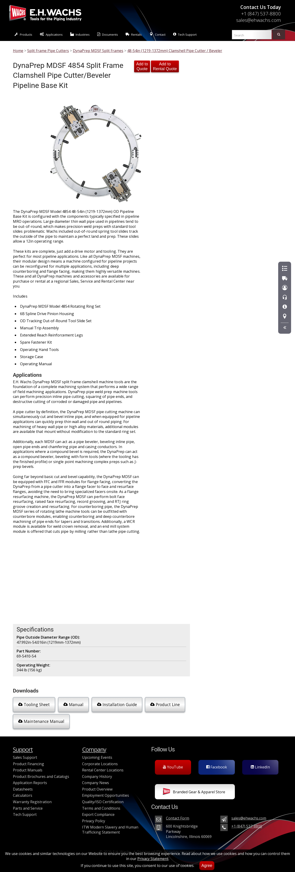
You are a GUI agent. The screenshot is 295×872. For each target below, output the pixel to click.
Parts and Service (28, 808)
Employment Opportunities (105, 795)
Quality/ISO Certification (103, 801)
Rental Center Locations (103, 770)
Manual (73, 704)
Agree (206, 865)
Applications (51, 34)
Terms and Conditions (101, 808)
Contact (157, 34)
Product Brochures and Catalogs (41, 776)
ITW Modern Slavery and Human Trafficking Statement (110, 830)
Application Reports (30, 782)
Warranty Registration (32, 801)
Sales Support (25, 757)
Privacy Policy (93, 820)
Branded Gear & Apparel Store (194, 792)
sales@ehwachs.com (258, 20)
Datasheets (23, 789)
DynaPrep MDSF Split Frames (98, 50)
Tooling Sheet (34, 704)
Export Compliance (98, 814)
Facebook (216, 767)
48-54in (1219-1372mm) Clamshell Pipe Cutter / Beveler (174, 50)
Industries (80, 34)
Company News (95, 782)
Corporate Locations (100, 763)
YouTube (173, 767)
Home (18, 50)
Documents (107, 34)
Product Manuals (27, 770)
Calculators (22, 795)
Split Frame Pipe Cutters (48, 50)
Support (23, 749)
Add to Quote (142, 66)
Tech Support (185, 34)
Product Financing (28, 763)
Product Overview (97, 789)
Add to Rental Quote (165, 66)
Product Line (165, 704)
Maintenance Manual (41, 721)
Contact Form (177, 818)
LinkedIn (260, 767)
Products (23, 34)
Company (94, 749)
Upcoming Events (97, 757)
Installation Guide (117, 704)
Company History (97, 776)
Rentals (134, 34)
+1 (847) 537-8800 (261, 13)
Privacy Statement (152, 858)
